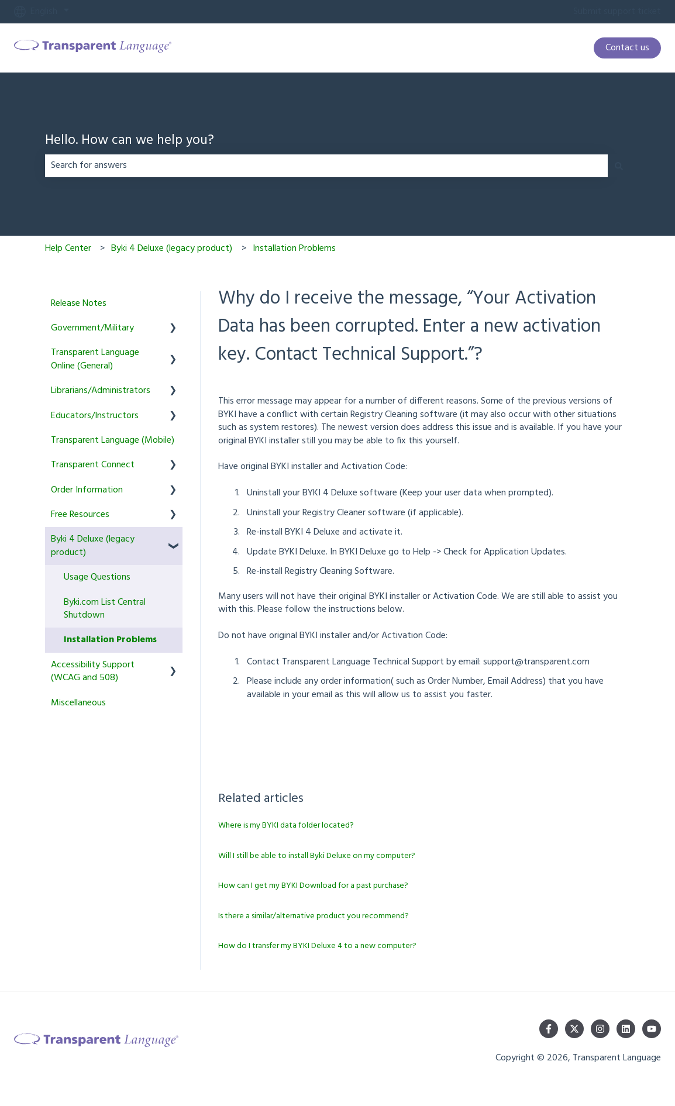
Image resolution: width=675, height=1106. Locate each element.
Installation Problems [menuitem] (110, 639)
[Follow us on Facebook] (548, 1028)
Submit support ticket (617, 11)
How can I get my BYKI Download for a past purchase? (313, 886)
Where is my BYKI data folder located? (286, 825)
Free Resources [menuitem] (80, 514)
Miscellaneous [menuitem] (78, 703)
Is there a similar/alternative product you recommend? (313, 916)
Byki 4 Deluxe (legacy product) (171, 248)
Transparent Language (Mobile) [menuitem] (112, 440)
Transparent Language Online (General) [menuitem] (95, 359)
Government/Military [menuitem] (92, 328)
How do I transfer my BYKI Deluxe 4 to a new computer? (317, 946)
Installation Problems (294, 248)
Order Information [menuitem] (87, 490)
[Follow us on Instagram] (600, 1028)
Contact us (627, 48)
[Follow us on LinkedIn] (626, 1028)
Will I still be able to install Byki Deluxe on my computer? (316, 856)
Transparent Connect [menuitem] (93, 465)
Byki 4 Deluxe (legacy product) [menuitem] (93, 546)
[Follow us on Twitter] (574, 1028)
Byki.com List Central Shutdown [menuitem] (105, 609)
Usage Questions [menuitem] (97, 577)
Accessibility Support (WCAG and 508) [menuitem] (93, 671)
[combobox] (326, 165)
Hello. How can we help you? (129, 141)
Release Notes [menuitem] (78, 303)
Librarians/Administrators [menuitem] (100, 390)
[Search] (619, 165)
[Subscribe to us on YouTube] (651, 1028)
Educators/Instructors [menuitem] (95, 415)
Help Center (68, 248)
